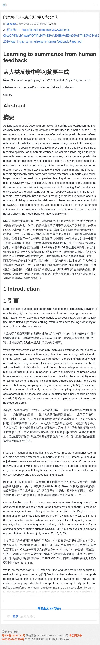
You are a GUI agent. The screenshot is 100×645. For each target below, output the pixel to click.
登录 (15, 616)
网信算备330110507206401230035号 (47, 635)
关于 (4, 631)
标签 (10, 631)
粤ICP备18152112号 (13, 635)
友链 (16, 631)
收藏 (52, 24)
